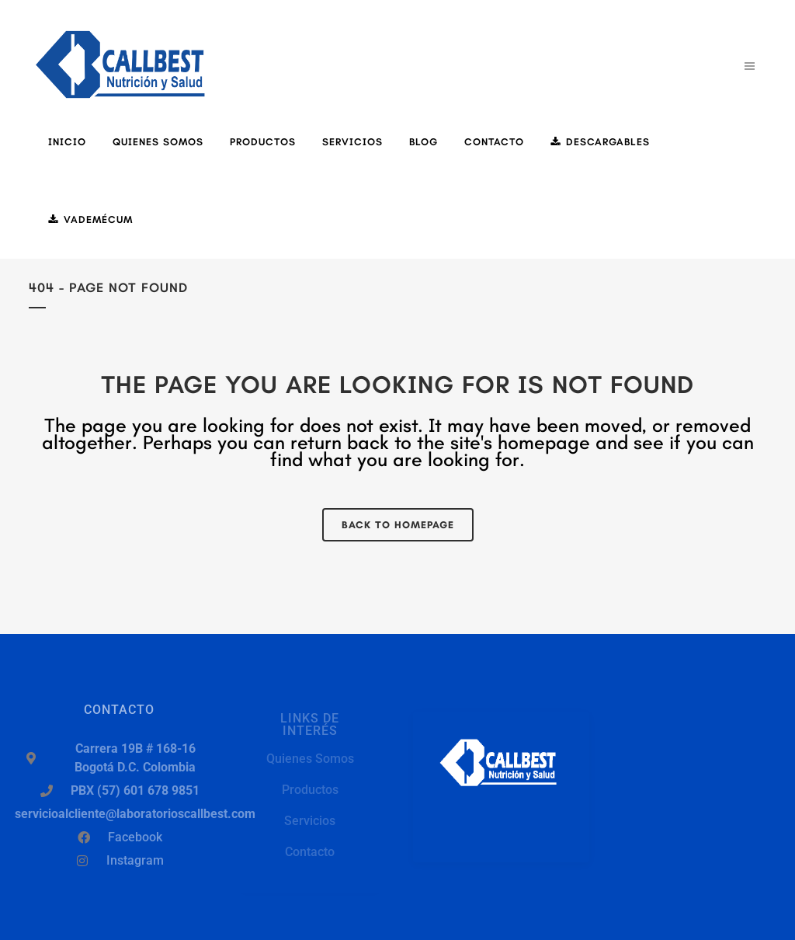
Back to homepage (398, 525)
